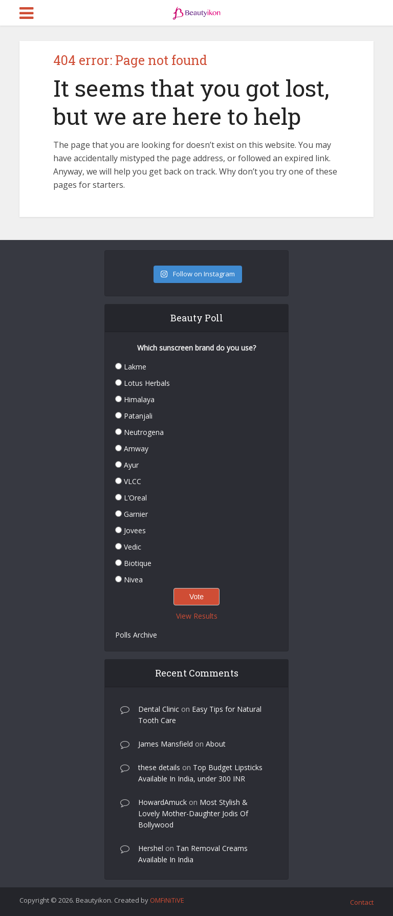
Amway (136, 448)
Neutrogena (144, 432)
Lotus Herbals (147, 383)
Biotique (137, 563)
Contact (362, 902)
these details (159, 767)
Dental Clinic (158, 709)
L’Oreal (135, 498)
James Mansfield (165, 744)
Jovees (135, 530)
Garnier (136, 514)
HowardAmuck (162, 802)
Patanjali (138, 416)
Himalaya (139, 399)
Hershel (150, 848)
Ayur (131, 465)
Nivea (133, 579)
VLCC (132, 481)
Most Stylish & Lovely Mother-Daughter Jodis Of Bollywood (193, 813)
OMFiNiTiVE (167, 900)
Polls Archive (136, 635)
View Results (196, 616)
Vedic (132, 547)
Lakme (135, 367)
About (216, 744)
